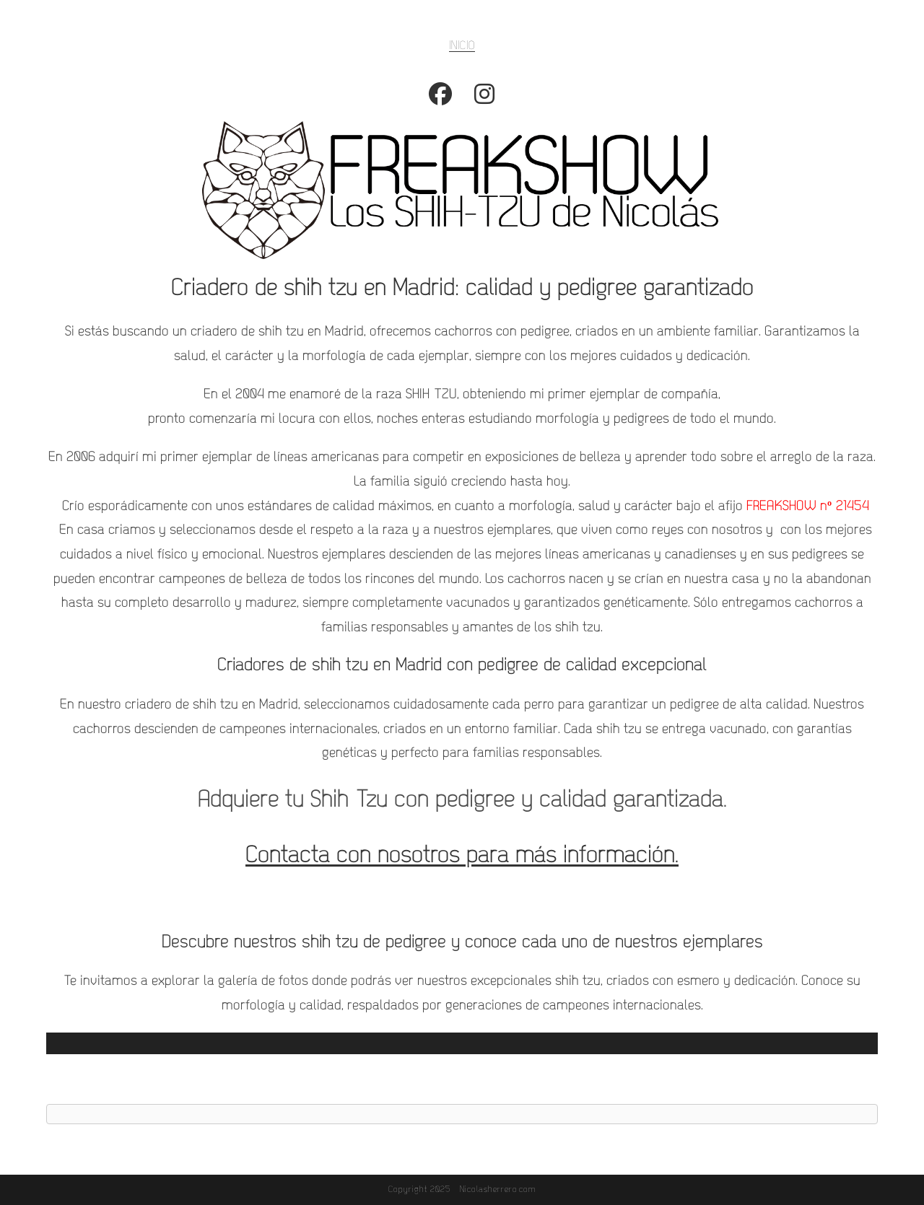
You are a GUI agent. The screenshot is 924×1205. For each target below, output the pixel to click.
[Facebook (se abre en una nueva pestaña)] (441, 99)
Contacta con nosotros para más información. (462, 856)
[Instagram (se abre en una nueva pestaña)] (484, 99)
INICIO (462, 46)
